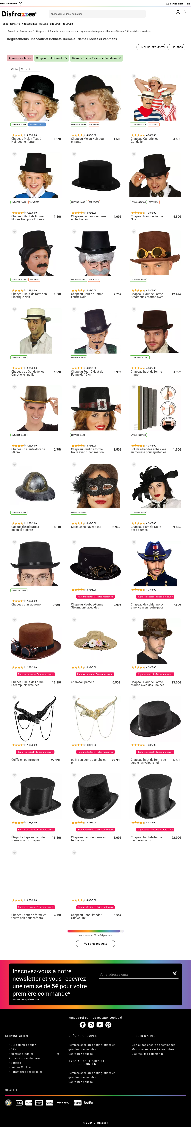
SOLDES (43, 23)
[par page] (29, 69)
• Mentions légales (21, 1054)
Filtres (178, 47)
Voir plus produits (95, 943)
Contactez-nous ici (81, 1054)
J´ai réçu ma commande (148, 1054)
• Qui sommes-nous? (22, 1045)
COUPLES (67, 23)
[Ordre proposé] (151, 47)
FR (188, 3)
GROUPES (55, 23)
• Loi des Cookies (20, 1067)
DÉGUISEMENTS (11, 23)
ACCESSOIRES (29, 23)
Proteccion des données (25, 1058)
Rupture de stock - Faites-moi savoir (95, 596)
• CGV (12, 1049)
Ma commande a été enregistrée (153, 1049)
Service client (174, 3)
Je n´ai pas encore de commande (153, 1045)
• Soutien (15, 1063)
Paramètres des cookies (27, 1072)
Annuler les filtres (20, 58)
